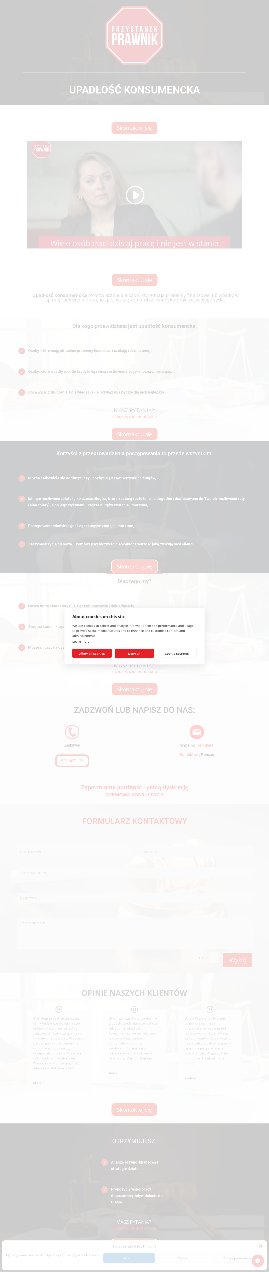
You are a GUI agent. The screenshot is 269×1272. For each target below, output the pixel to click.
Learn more (81, 641)
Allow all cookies (92, 653)
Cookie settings (177, 653)
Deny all (134, 653)
